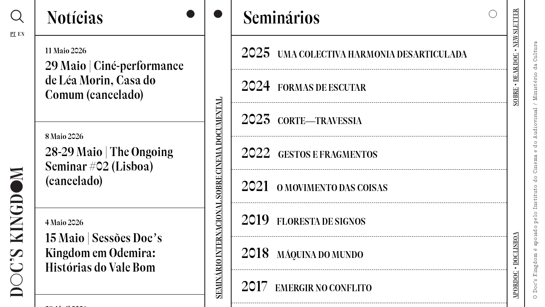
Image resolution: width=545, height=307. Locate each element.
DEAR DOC (516, 67)
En (21, 34)
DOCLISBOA (516, 249)
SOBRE (516, 96)
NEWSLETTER (516, 27)
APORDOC (516, 285)
